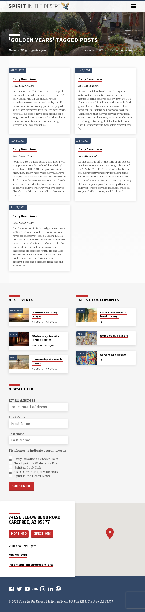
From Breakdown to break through (113, 314)
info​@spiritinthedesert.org (31, 564)
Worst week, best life (114, 335)
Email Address (22, 400)
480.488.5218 (18, 554)
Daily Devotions (25, 79)
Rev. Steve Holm (23, 86)
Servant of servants (113, 355)
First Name (17, 417)
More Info (19, 533)
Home (12, 50)
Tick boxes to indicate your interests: (37, 450)
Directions (42, 533)
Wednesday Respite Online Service (45, 338)
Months (128, 50)
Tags (113, 50)
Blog (24, 50)
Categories (95, 50)
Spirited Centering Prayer (45, 314)
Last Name (16, 434)
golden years (39, 50)
